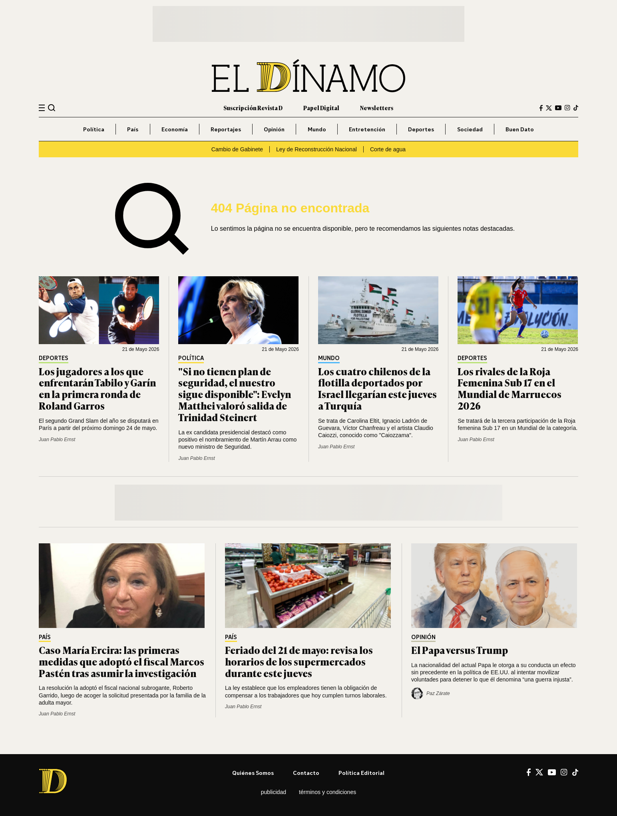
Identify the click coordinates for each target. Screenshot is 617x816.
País (132, 129)
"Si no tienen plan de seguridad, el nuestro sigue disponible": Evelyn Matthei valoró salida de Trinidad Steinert (234, 394)
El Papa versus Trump (459, 650)
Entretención (367, 129)
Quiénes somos (253, 772)
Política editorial (361, 772)
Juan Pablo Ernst (57, 439)
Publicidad (273, 792)
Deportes (421, 129)
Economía (174, 129)
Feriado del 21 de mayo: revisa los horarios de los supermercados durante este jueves (299, 661)
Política (93, 129)
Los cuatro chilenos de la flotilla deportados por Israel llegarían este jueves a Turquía (377, 388)
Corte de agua (388, 149)
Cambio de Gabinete (237, 149)
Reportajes (226, 129)
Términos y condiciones (327, 792)
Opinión (274, 129)
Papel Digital (321, 107)
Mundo (317, 129)
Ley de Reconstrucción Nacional (316, 149)
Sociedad (470, 129)
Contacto (306, 772)
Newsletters (376, 107)
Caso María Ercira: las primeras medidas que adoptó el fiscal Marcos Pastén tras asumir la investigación (121, 661)
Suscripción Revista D (253, 107)
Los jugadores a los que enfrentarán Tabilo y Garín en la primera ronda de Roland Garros (97, 388)
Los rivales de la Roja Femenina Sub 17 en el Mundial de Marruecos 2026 (509, 388)
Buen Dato (520, 129)
